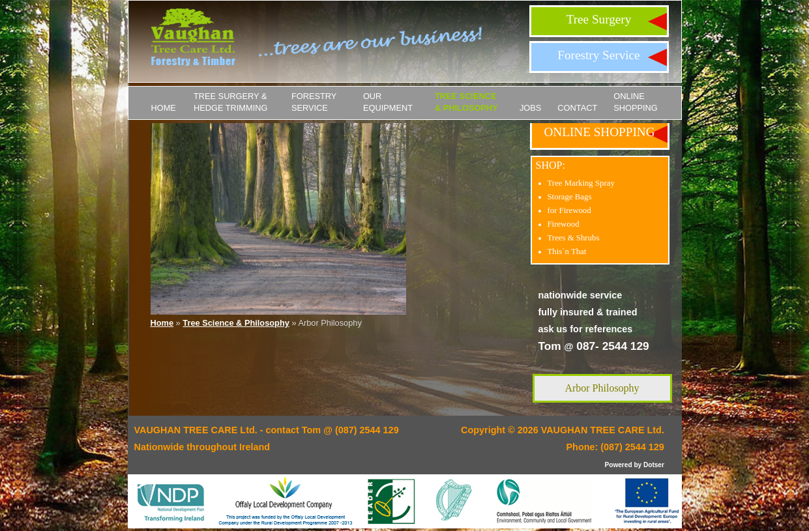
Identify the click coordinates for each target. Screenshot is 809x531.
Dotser (653, 464)
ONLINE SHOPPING (635, 102)
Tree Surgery (599, 19)
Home (163, 108)
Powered (618, 464)
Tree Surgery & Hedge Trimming (231, 102)
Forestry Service (598, 55)
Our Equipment (388, 102)
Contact (577, 108)
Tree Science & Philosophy (466, 102)
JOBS (530, 108)
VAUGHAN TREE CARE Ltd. (602, 430)
